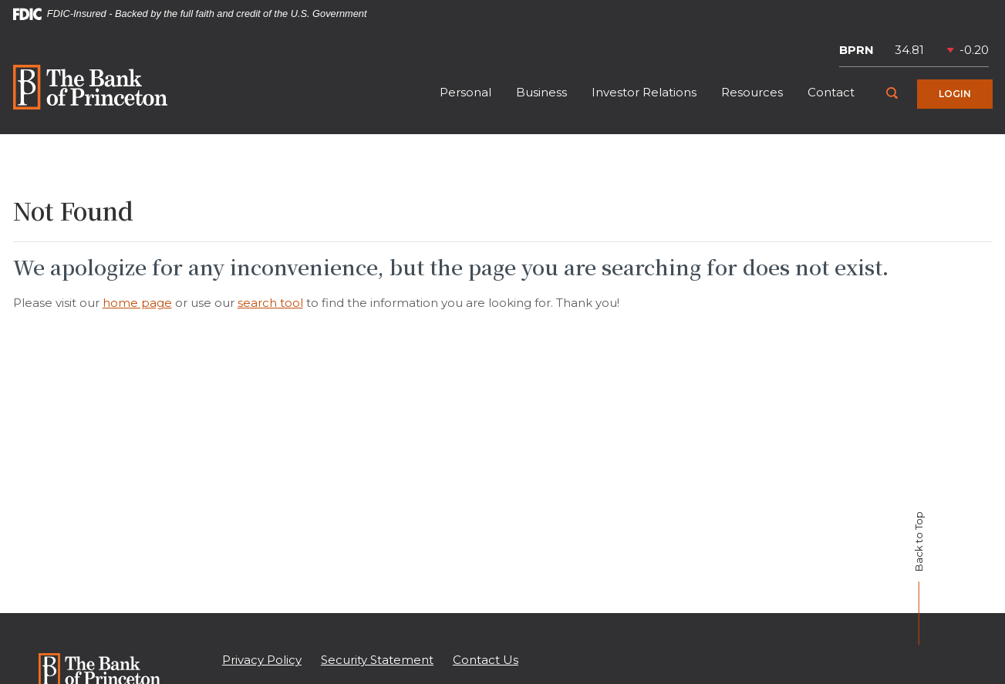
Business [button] (541, 92)
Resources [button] (752, 92)
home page (137, 302)
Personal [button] (465, 92)
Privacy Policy (262, 659)
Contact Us (485, 659)
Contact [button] (831, 92)
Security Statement (377, 659)
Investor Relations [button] (644, 92)
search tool (270, 302)
